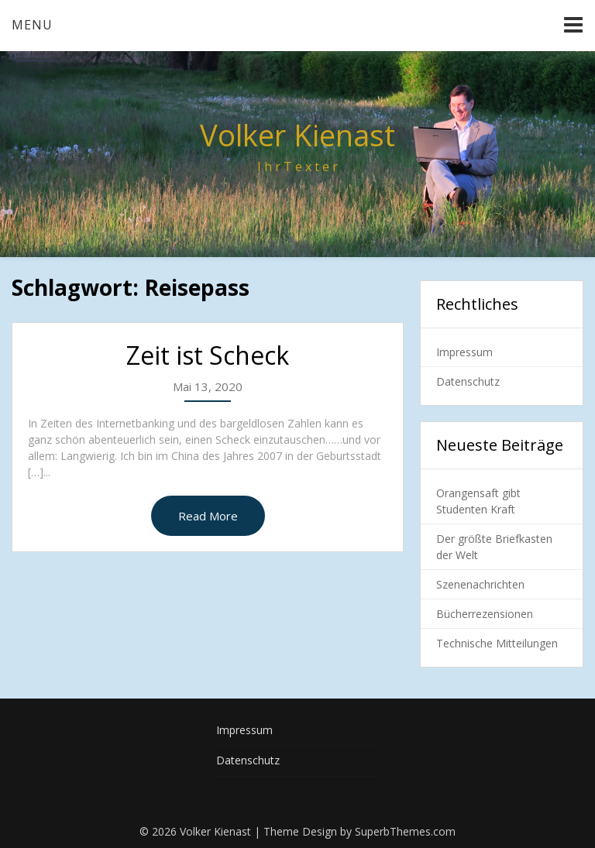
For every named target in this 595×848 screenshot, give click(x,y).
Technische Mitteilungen (497, 643)
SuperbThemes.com (405, 831)
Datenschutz (468, 381)
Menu (32, 24)
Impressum (464, 352)
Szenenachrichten (480, 584)
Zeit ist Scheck (207, 355)
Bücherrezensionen (484, 613)
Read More (208, 516)
